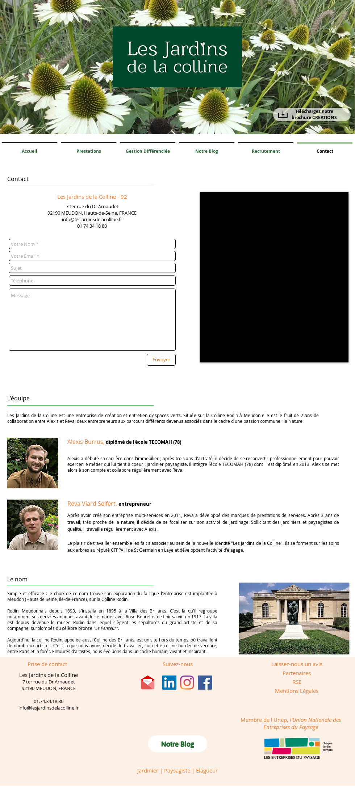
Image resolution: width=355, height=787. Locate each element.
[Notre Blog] (177, 743)
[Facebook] (205, 683)
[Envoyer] (161, 360)
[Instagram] (187, 683)
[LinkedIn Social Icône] (169, 683)
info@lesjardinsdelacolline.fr (92, 219)
